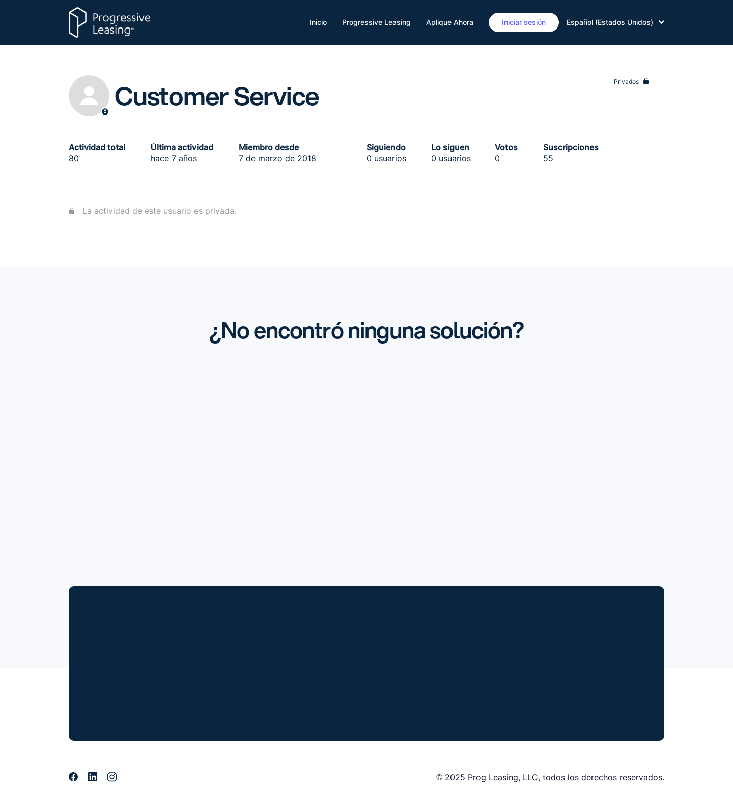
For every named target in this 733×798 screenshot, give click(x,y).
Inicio (318, 22)
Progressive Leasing (376, 22)
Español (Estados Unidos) (615, 22)
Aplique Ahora (449, 22)
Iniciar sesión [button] (524, 22)
